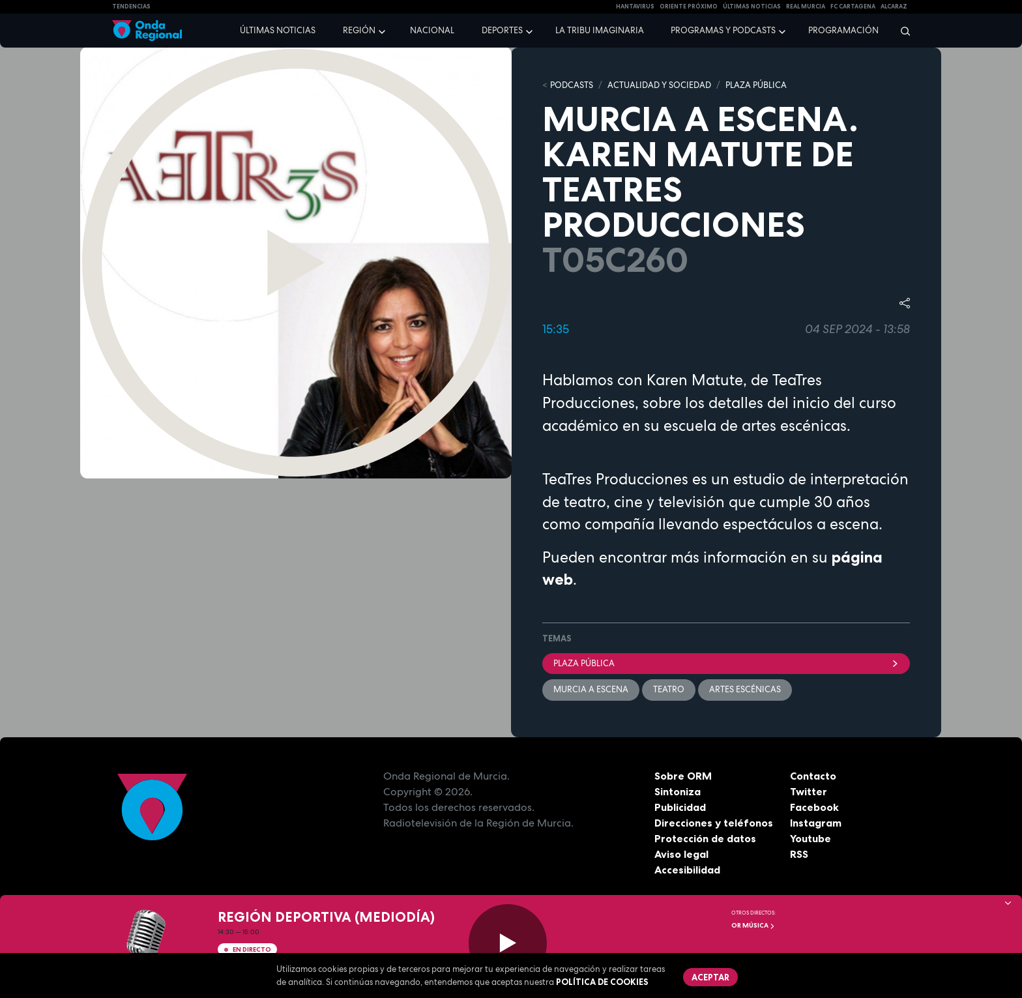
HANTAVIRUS (635, 6)
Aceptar (710, 977)
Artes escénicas (745, 689)
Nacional (432, 30)
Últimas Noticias (752, 6)
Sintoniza (677, 791)
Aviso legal (681, 853)
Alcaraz (894, 6)
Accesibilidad (687, 869)
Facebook (814, 807)
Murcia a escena (590, 689)
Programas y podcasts (723, 30)
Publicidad (680, 807)
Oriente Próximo (689, 6)
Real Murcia (805, 6)
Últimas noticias (277, 30)
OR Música (753, 925)
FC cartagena (852, 6)
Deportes (502, 30)
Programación (843, 30)
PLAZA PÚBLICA (756, 85)
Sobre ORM (683, 775)
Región (359, 30)
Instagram (815, 822)
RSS (799, 853)
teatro (668, 689)
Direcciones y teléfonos (713, 822)
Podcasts (571, 85)
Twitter (808, 791)
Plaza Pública (726, 663)
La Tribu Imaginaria (599, 30)
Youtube (810, 838)
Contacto (813, 775)
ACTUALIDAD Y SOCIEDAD (659, 85)
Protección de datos (705, 838)
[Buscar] (901, 30)
